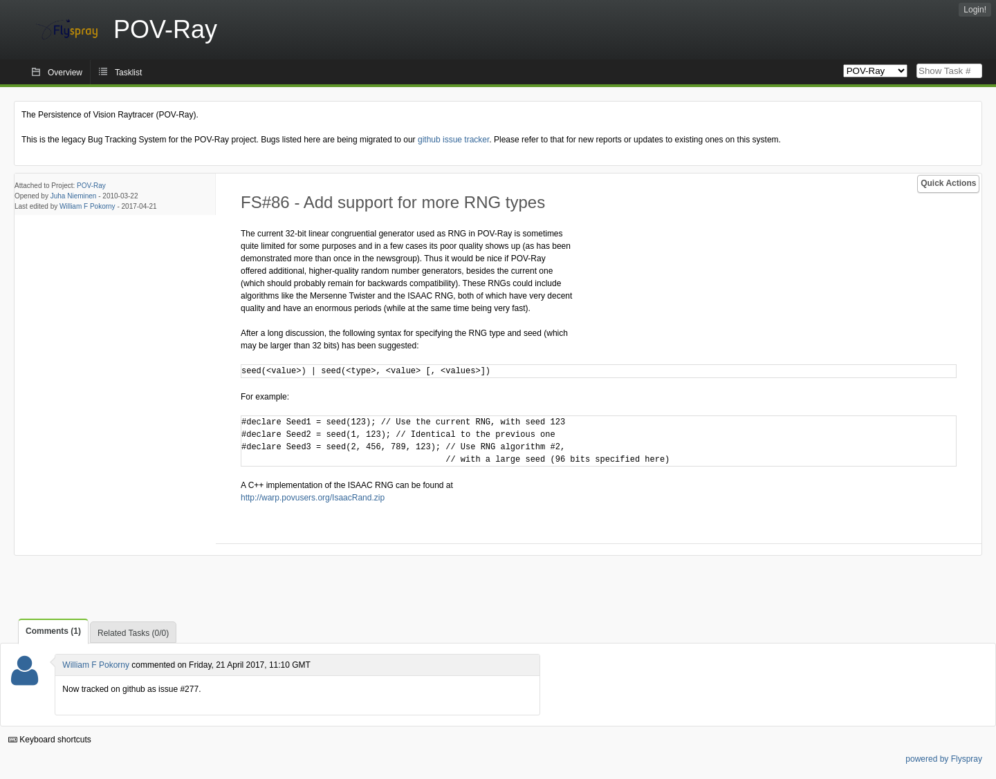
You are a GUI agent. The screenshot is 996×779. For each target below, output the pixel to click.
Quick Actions (948, 183)
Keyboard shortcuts (49, 739)
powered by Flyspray (943, 759)
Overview (65, 72)
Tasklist (128, 72)
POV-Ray (91, 185)
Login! (974, 10)
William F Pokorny (87, 206)
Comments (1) (53, 631)
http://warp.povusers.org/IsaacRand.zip (313, 498)
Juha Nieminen (73, 196)
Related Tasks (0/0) (133, 633)
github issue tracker (453, 139)
